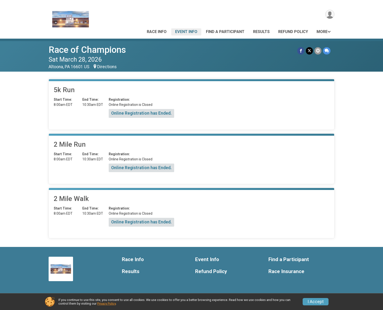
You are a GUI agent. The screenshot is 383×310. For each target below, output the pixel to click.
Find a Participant (225, 31)
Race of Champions (87, 49)
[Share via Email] (317, 50)
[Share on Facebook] (300, 50)
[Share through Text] (326, 50)
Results (261, 31)
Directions (107, 66)
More (322, 31)
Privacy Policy (106, 303)
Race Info (157, 31)
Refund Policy (293, 31)
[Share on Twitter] (309, 50)
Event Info (186, 31)
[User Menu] (329, 14)
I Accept (316, 301)
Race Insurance (286, 271)
